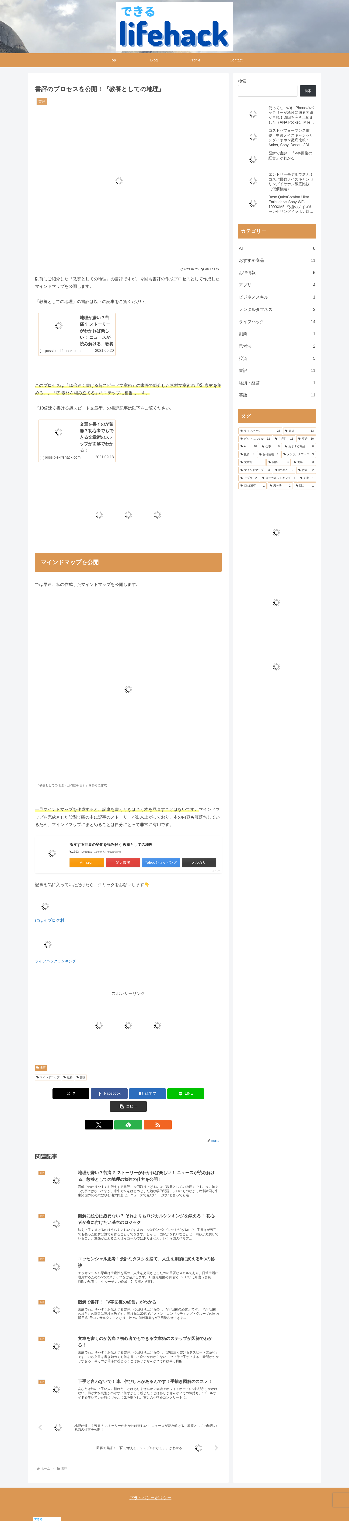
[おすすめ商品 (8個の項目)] (299, 446)
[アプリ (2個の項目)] (248, 478)
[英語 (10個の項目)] (306, 438)
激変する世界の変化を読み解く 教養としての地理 (111, 845)
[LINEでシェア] (159, 1094)
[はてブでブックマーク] (128, 1094)
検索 (242, 81)
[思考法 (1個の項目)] (280, 485)
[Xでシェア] (65, 1094)
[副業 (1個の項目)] (307, 478)
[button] (191, 1094)
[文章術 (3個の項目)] (251, 462)
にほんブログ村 (49, 920)
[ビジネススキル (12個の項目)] (255, 438)
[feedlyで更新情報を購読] (128, 1112)
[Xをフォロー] (117, 1112)
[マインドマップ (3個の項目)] (255, 470)
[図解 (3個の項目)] (278, 462)
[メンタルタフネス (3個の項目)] (298, 454)
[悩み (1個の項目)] (305, 485)
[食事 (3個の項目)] (304, 462)
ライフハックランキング (55, 961)
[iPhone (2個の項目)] (284, 470)
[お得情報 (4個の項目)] (268, 454)
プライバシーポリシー (150, 1488)
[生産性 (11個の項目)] (284, 438)
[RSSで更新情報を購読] (139, 1112)
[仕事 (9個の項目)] (271, 446)
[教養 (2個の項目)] (306, 470)
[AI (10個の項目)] (248, 446)
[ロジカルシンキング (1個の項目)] (278, 478)
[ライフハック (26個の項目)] (260, 431)
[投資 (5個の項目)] (247, 454)
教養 (68, 1077)
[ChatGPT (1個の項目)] (252, 485)
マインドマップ (47, 1077)
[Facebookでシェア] (97, 1094)
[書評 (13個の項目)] (299, 431)
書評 (41, 1067)
